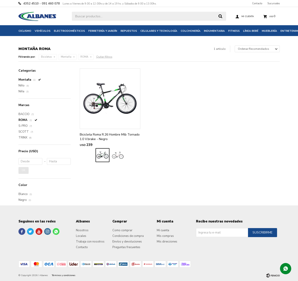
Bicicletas (46, 57)
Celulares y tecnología (158, 31)
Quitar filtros (104, 57)
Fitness (234, 31)
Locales (81, 236)
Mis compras (165, 236)
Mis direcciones (167, 242)
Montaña (66, 57)
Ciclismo (24, 31)
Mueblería (269, 31)
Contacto (257, 3)
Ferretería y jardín (102, 31)
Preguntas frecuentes (126, 247)
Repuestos (129, 31)
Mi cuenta (163, 230)
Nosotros (82, 230)
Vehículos (42, 31)
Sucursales (273, 3)
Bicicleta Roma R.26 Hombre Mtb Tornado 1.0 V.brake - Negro (110, 136)
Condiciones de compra (128, 236)
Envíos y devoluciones (127, 242)
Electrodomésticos (69, 31)
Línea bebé (250, 31)
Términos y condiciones (63, 275)
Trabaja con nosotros (90, 242)
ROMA (84, 57)
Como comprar (122, 230)
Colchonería (190, 31)
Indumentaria (214, 31)
